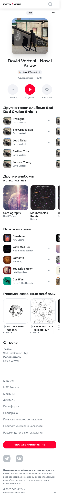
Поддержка (10, 413)
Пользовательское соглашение (22, 420)
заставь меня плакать (15, 328)
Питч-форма (11, 406)
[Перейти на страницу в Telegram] (6, 458)
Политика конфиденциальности (22, 426)
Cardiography (12, 213)
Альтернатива (25, 78)
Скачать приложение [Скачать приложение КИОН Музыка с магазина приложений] (29, 445)
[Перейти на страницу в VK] (19, 458)
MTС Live (8, 381)
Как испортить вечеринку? (43, 328)
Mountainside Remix (39, 214)
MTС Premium (11, 387)
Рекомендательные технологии (22, 433)
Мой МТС (9, 394)
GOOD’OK (9, 401)
